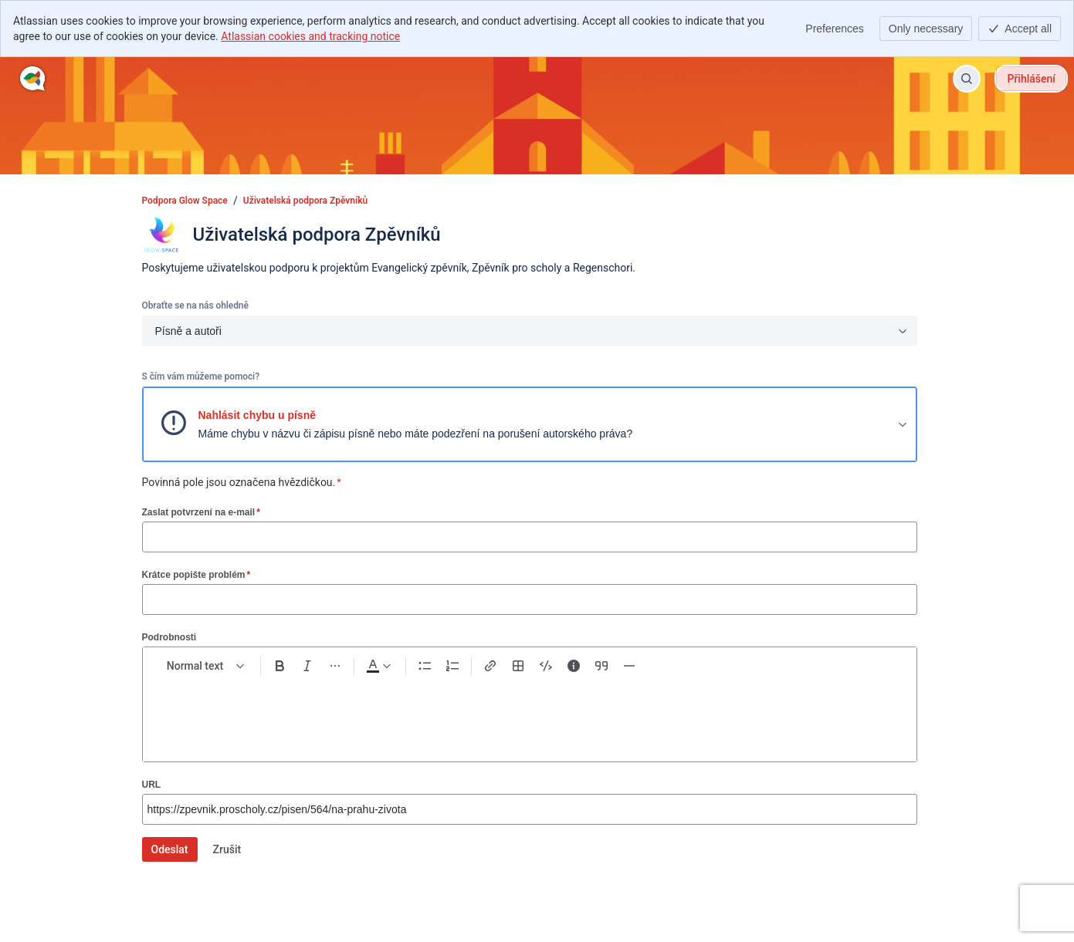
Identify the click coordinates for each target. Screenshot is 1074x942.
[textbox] (530, 712)
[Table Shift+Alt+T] (518, 665)
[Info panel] (573, 665)
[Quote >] (601, 665)
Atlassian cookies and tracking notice (310, 36)
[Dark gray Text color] (378, 665)
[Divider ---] (629, 665)
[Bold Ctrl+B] (279, 665)
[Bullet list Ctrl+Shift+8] (424, 665)
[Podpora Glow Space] (32, 79)
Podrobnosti (169, 637)
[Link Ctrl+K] (490, 665)
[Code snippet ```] (546, 665)
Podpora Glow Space (185, 200)
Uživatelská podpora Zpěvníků (305, 200)
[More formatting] (335, 665)
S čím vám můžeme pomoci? (200, 376)
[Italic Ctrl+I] (307, 665)
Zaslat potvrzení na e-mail (201, 512)
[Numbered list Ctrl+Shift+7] (452, 665)
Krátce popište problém (196, 574)
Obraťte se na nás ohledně (195, 305)
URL (151, 784)
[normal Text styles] (206, 665)
